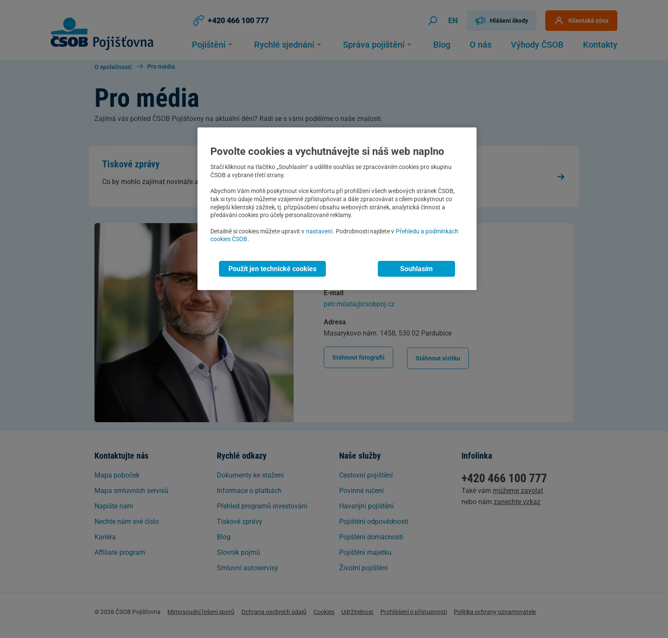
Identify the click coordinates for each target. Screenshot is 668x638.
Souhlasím (416, 269)
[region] (337, 208)
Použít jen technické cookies (272, 269)
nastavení (319, 231)
